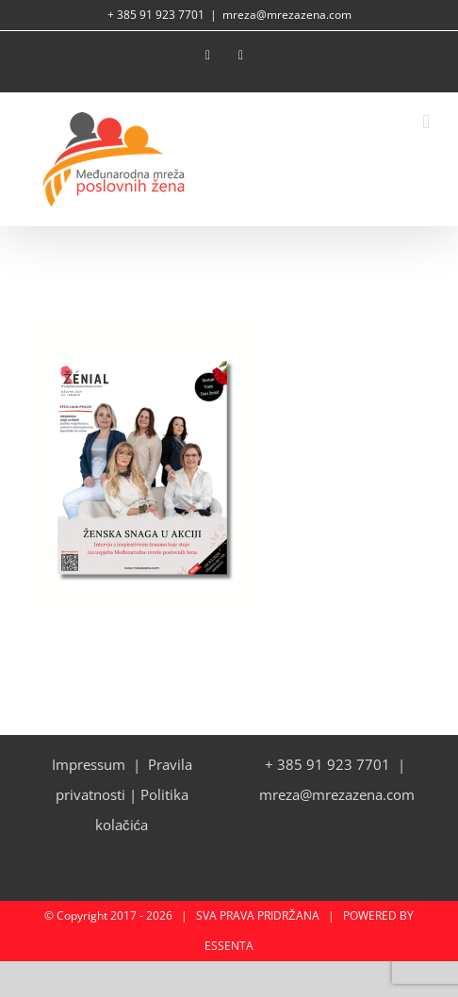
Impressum (88, 764)
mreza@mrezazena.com (287, 15)
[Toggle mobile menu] (426, 122)
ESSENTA (229, 946)
